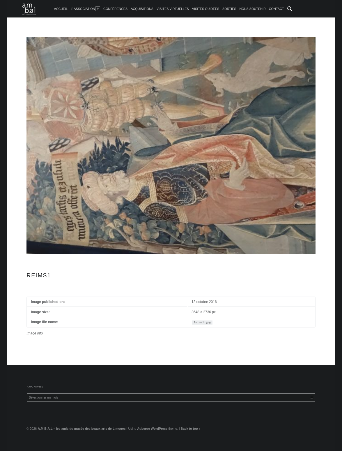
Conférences (115, 8)
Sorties (229, 8)
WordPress (159, 428)
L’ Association (85, 8)
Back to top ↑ (191, 428)
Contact (276, 8)
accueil (61, 8)
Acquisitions (142, 8)
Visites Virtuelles (173, 8)
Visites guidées (205, 8)
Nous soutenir (252, 8)
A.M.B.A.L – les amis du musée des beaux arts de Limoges (81, 428)
